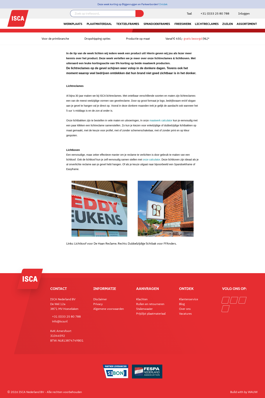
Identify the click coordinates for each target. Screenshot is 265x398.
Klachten (142, 299)
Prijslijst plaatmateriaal (151, 313)
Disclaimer (100, 299)
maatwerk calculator (160, 120)
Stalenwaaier (144, 309)
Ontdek (163, 4)
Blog (182, 304)
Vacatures (185, 313)
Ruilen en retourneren (150, 304)
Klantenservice (188, 299)
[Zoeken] (139, 13)
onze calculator (151, 159)
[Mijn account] (243, 13)
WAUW (253, 392)
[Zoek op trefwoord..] (103, 13)
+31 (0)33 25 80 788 (215, 13)
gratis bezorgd (193, 38)
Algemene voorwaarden (108, 309)
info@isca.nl (60, 321)
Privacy (98, 304)
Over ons (185, 309)
